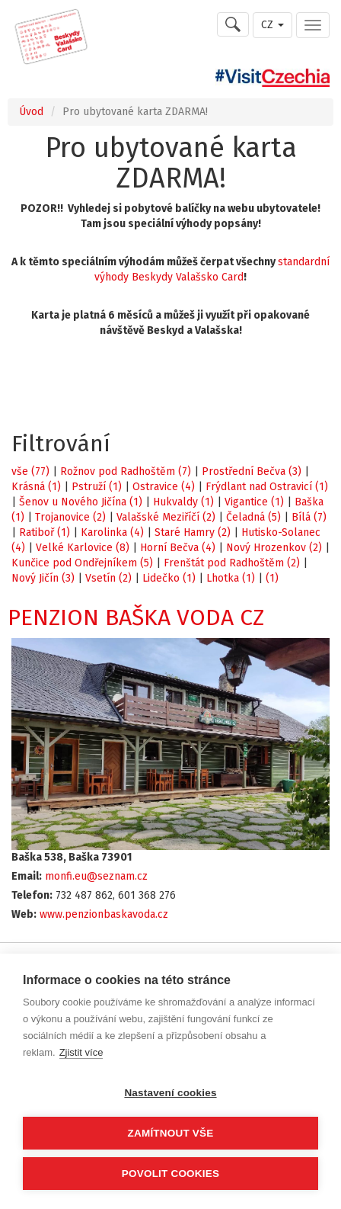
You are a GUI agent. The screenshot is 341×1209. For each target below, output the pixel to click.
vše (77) (30, 471)
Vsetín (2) (108, 578)
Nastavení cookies (170, 1092)
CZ (272, 24)
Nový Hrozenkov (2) (274, 547)
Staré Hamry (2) (193, 532)
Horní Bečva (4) (177, 547)
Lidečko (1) (169, 578)
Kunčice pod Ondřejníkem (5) (82, 562)
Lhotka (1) (230, 578)
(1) (272, 578)
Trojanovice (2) (70, 517)
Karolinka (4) (112, 532)
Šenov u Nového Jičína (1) (80, 501)
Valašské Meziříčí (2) (165, 517)
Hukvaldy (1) (183, 501)
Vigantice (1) (254, 501)
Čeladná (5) (253, 517)
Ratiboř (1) (44, 532)
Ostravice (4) (163, 486)
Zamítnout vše (171, 1133)
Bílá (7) (309, 517)
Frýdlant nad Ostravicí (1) (267, 486)
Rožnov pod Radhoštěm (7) (125, 471)
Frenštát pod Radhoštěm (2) (232, 562)
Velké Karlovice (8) (82, 547)
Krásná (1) (36, 486)
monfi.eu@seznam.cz (96, 876)
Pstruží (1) (97, 486)
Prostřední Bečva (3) (251, 471)
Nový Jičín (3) (43, 578)
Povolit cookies (170, 1173)
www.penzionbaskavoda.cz (104, 914)
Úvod (31, 111)
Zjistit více (81, 1052)
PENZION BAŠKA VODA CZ (136, 617)
